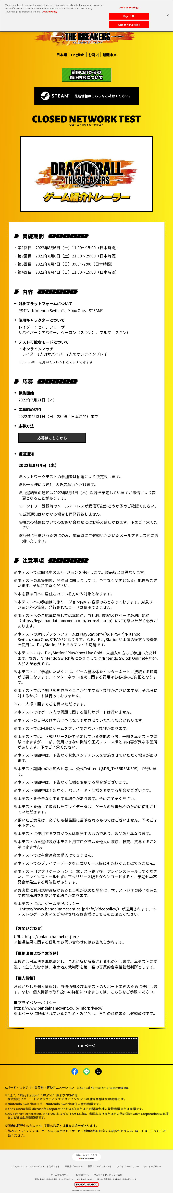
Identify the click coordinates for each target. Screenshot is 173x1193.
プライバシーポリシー (128, 1166)
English (77, 54)
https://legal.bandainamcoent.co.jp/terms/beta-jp (66, 620)
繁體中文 (110, 54)
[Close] (167, 15)
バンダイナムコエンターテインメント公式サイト (35, 1166)
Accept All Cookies (129, 24)
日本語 (61, 54)
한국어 (93, 54)
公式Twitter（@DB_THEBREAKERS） (108, 768)
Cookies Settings (129, 7)
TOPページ (86, 1045)
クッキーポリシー (153, 1166)
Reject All (128, 16)
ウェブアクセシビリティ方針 (108, 1175)
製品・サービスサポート (100, 1166)
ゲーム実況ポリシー (60, 1175)
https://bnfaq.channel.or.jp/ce (52, 936)
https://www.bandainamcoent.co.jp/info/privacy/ (58, 1008)
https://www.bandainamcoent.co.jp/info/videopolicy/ (69, 908)
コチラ (151, 1131)
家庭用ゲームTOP (74, 1166)
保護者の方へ (82, 1175)
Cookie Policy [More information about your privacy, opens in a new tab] (49, 11)
